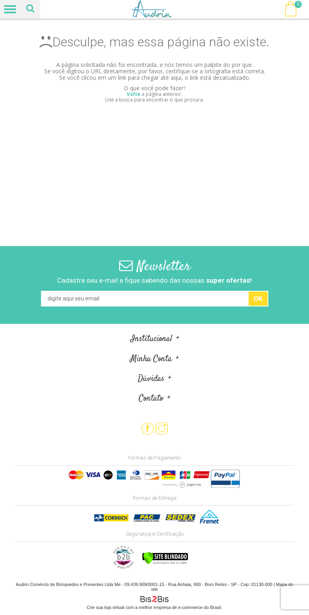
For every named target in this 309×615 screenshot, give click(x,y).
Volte (133, 94)
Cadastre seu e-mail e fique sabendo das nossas (154, 280)
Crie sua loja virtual (105, 607)
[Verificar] (165, 563)
